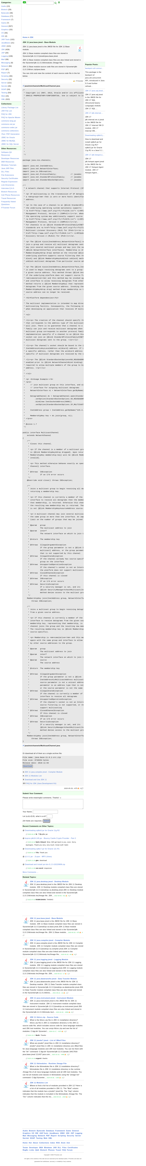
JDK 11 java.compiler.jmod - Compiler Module (43, 772)
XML (3, 99)
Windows (48, 1150)
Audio (3, 6)
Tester (25, 1150)
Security (4, 79)
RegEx (25, 1152)
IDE (2, 36)
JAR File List (6, 111)
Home (25, 37)
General (4, 26)
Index (52, 1145)
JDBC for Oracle (8, 137)
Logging (4, 56)
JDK (3, 49)
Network (4, 66)
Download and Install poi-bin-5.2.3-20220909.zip (45, 866)
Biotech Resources (9, 192)
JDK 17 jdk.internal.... (94, 113)
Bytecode (5, 13)
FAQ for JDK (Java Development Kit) (41, 783)
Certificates (73, 1150)
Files (64, 1150)
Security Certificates (9, 178)
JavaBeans (5, 43)
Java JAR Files (7, 168)
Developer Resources (10, 158)
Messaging (5, 63)
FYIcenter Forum (8, 208)
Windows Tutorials (8, 165)
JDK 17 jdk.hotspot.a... (94, 155)
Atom (63, 1145)
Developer (33, 1150)
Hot (30, 1145)
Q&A (37, 1152)
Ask (68, 1145)
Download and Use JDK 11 (36, 780)
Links (31, 1152)
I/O (2, 33)
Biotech (4, 9)
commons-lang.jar (8, 121)
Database (5, 16)
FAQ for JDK (6, 114)
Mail (3, 59)
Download (27, 766)
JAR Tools (5, 39)
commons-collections (10, 131)
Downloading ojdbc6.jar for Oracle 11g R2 (42, 832)
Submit (46, 823)
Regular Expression (9, 182)
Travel (58, 1152)
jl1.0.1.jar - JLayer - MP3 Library (38, 859)
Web (3, 96)
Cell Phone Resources (10, 195)
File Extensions (7, 175)
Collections (44, 1145)
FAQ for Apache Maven (10, 117)
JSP (3, 53)
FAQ (64, 1152)
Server (4, 83)
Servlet (4, 86)
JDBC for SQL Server (10, 144)
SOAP (3, 89)
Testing (4, 93)
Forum (70, 1152)
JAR (55, 1150)
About (35, 1145)
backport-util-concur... (94, 68)
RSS (58, 1145)
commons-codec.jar (9, 127)
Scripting (5, 76)
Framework (5, 19)
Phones (51, 1152)
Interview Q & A (7, 188)
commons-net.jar (8, 124)
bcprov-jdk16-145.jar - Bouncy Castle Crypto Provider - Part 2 (50, 840)
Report (4, 73)
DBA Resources (7, 162)
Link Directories (7, 185)
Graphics (5, 29)
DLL (59, 1150)
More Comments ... (30, 874)
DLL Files (5, 172)
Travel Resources (8, 198)
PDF (3, 69)
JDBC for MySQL (8, 141)
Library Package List (9, 107)
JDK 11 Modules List (33, 776)
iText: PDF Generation (10, 134)
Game (3, 23)
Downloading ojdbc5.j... (95, 135)
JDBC (3, 46)
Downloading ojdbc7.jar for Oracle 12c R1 (42, 851)
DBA (41, 1150)
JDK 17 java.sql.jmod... (94, 91)
